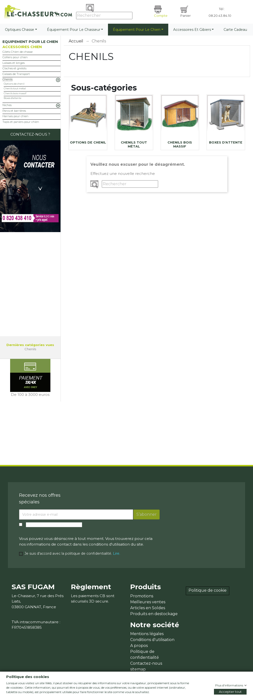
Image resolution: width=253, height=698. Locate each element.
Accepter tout (230, 692)
